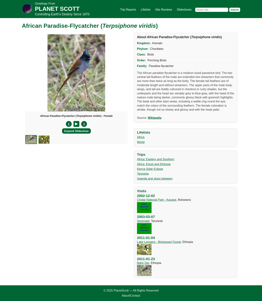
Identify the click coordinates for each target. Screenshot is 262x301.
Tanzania (143, 173)
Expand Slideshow (76, 131)
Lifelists (145, 9)
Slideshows (184, 9)
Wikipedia (155, 117)
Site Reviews (163, 9)
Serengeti (143, 221)
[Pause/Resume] (76, 124)
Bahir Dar (143, 262)
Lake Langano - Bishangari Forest (159, 242)
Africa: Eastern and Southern (155, 159)
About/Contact (131, 295)
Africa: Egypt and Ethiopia (153, 164)
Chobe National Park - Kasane (156, 199)
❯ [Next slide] (84, 123)
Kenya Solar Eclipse (150, 168)
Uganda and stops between (154, 178)
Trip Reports (128, 9)
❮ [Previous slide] (69, 123)
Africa (140, 137)
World (141, 142)
